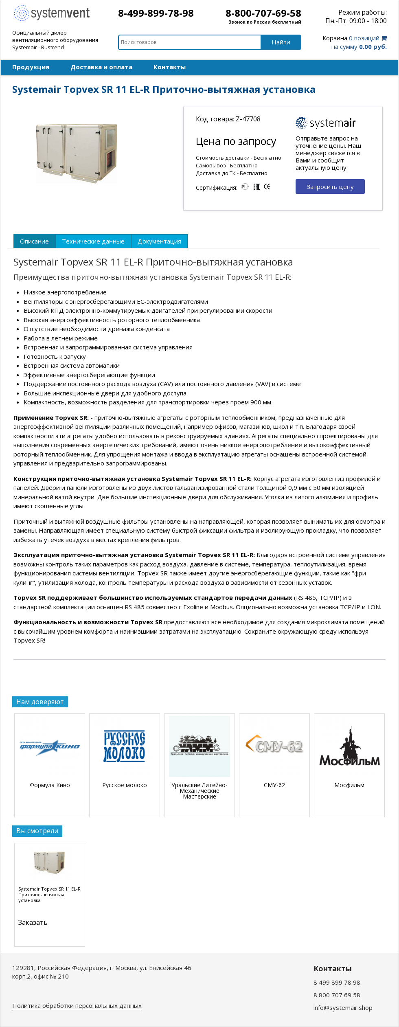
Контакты (169, 67)
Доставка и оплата (101, 67)
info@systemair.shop (343, 1007)
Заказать (33, 922)
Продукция (30, 67)
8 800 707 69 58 (337, 995)
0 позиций (354, 42)
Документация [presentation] (159, 241)
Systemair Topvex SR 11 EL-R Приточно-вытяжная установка (49, 894)
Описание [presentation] (34, 241)
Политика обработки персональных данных (77, 1005)
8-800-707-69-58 (263, 13)
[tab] (34, 241)
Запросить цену (330, 186)
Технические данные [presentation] (93, 241)
